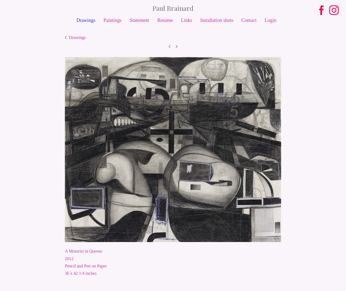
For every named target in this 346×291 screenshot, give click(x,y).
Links (186, 20)
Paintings (113, 20)
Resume (165, 20)
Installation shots (217, 20)
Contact (249, 20)
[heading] (173, 8)
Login (270, 20)
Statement (139, 20)
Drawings (85, 20)
